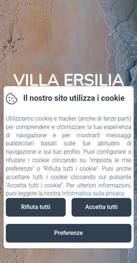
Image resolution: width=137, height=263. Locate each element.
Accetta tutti (101, 206)
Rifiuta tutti (35, 206)
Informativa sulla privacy (93, 193)
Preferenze (68, 232)
